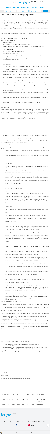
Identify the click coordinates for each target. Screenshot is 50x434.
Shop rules (11, 421)
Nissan (42, 401)
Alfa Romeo (4, 394)
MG (12, 401)
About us (5, 421)
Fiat (22, 396)
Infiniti (13, 399)
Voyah (23, 406)
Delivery (17, 421)
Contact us (44, 421)
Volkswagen (14, 406)
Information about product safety (34, 421)
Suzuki (3, 406)
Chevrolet (38, 394)
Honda (42, 396)
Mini (32, 401)
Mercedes (28, 401)
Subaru (42, 404)
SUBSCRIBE (15, 413)
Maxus (18, 401)
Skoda (33, 404)
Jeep (27, 399)
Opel (8, 404)
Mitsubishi (38, 401)
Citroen (3, 396)
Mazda (23, 401)
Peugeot (13, 404)
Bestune (28, 394)
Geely (37, 396)
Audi (8, 394)
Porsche (18, 404)
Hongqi (3, 399)
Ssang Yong (38, 404)
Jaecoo (23, 399)
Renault (23, 404)
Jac (17, 399)
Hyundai (8, 399)
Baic (22, 394)
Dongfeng (18, 396)
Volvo (18, 406)
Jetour (33, 399)
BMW (13, 394)
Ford (27, 396)
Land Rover (43, 399)
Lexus (8, 401)
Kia (37, 399)
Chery (33, 394)
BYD (17, 394)
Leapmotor (4, 401)
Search (45, 11)
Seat (27, 404)
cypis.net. (32, 432)
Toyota (8, 406)
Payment (23, 421)
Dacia (8, 396)
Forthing (33, 396)
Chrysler (42, 394)
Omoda (3, 404)
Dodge (13, 396)
